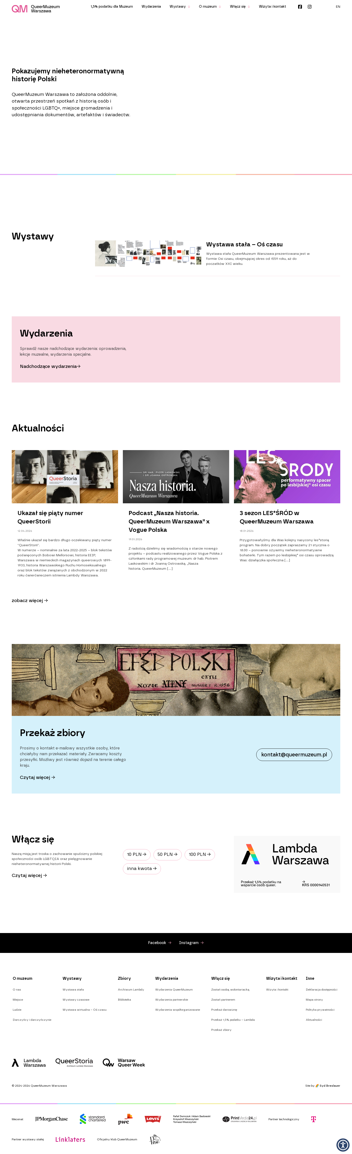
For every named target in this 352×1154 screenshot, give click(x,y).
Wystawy (180, 6)
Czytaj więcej (29, 875)
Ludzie (17, 1009)
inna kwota (142, 868)
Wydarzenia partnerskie (171, 999)
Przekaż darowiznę (224, 1009)
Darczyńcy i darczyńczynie (32, 1019)
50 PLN (168, 854)
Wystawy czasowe (75, 999)
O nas (17, 989)
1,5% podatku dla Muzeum (112, 6)
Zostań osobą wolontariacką (230, 989)
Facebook (300, 7)
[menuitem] (338, 7)
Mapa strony (314, 999)
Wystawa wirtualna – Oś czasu (84, 1009)
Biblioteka (124, 999)
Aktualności (314, 1019)
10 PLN (137, 854)
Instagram (309, 7)
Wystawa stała (73, 989)
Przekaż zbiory (221, 1029)
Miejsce (18, 999)
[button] (343, 1145)
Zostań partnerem (223, 999)
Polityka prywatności (320, 1009)
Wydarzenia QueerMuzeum (174, 989)
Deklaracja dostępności (321, 989)
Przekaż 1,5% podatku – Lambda (233, 1019)
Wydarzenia (151, 6)
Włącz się (240, 6)
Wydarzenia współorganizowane (177, 1009)
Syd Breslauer (330, 1085)
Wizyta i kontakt (272, 6)
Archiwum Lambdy (131, 989)
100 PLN (200, 854)
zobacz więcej (30, 600)
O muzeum (210, 6)
